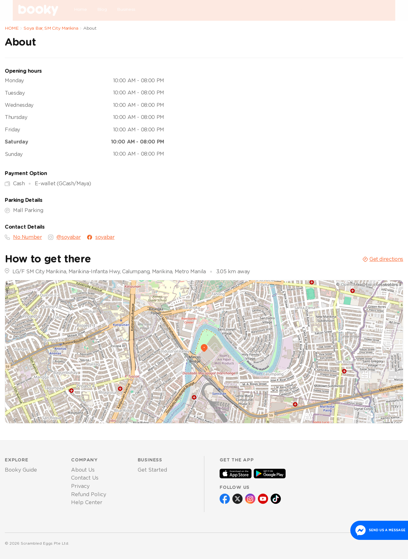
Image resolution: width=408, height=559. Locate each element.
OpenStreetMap (356, 284)
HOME (12, 28)
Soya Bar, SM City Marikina (51, 28)
